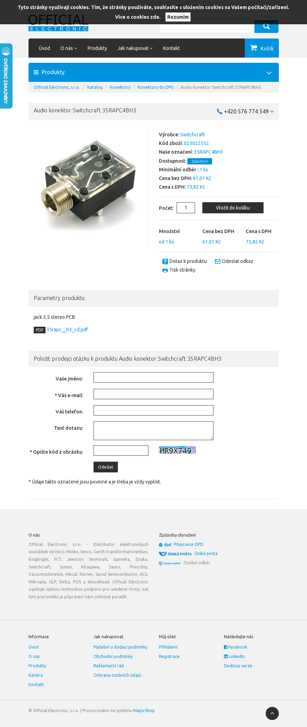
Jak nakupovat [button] (135, 48)
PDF (39, 330)
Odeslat (105, 467)
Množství (169, 231)
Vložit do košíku (233, 208)
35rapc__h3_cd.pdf (67, 329)
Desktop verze (238, 666)
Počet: (161, 208)
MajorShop (144, 710)
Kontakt (171, 48)
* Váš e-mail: (69, 395)
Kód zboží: (171, 143)
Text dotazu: (68, 428)
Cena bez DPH (218, 231)
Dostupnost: (172, 161)
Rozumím (178, 17)
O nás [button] (68, 48)
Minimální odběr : (179, 169)
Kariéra (36, 675)
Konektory (120, 87)
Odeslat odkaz (237, 261)
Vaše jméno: (69, 379)
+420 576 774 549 (249, 111)
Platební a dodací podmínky (120, 647)
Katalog (95, 87)
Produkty (97, 48)
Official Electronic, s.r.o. (57, 87)
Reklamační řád (109, 666)
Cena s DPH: (172, 187)
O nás (34, 656)
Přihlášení (168, 647)
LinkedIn (234, 656)
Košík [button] (267, 48)
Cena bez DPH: (175, 178)
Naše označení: (176, 152)
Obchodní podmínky (113, 656)
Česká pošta (206, 553)
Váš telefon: (69, 411)
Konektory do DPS (155, 87)
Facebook (235, 647)
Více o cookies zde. (138, 17)
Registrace (169, 656)
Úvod (44, 48)
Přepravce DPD (188, 544)
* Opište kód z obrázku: (56, 452)
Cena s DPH (259, 231)
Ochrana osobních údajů (117, 675)
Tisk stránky (182, 270)
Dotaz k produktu (188, 261)
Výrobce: (169, 134)
